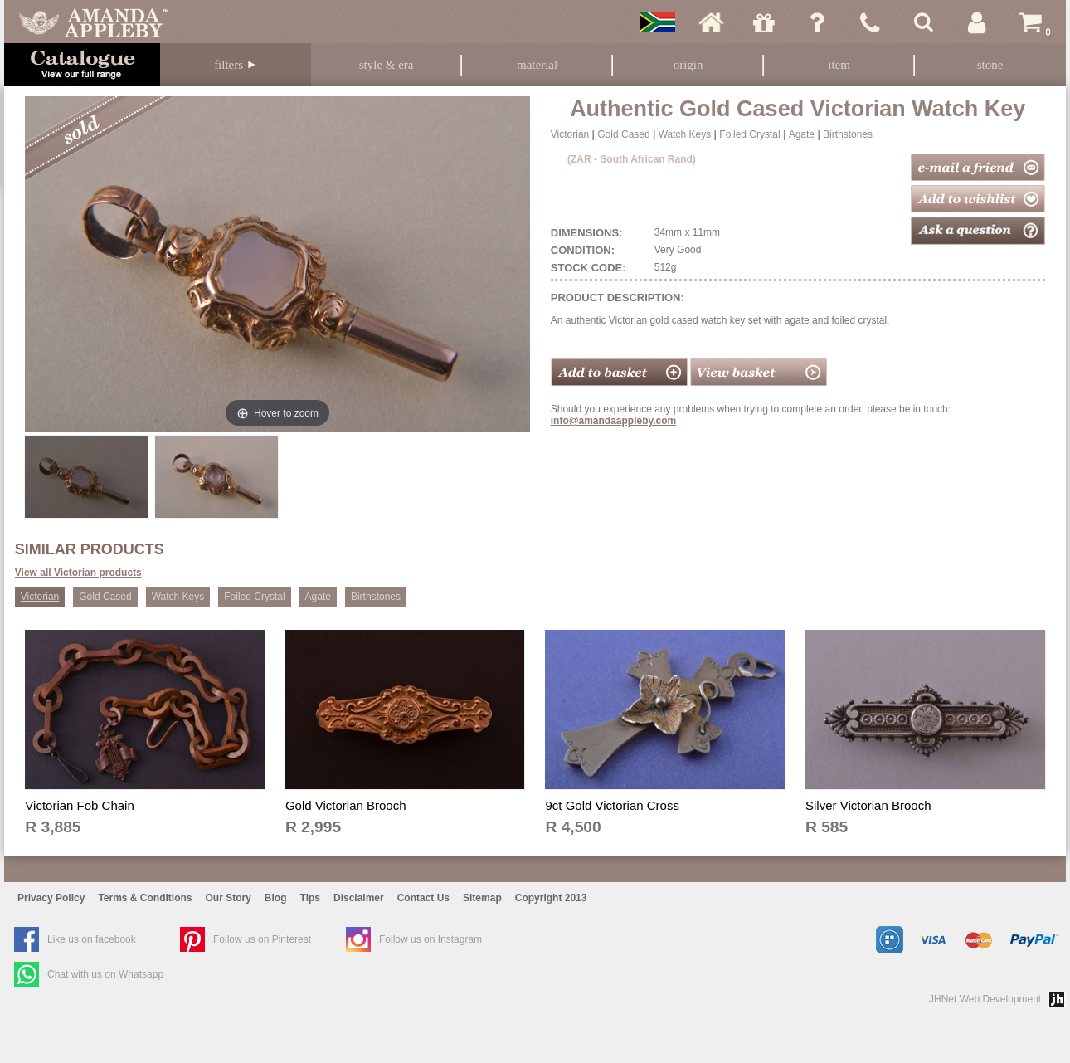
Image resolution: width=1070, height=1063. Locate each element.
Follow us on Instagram (430, 939)
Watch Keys (685, 134)
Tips (310, 898)
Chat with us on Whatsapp (105, 974)
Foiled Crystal (749, 134)
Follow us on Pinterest (262, 939)
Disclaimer (358, 898)
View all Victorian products (78, 572)
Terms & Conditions (145, 898)
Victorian (570, 134)
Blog (276, 898)
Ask (817, 22)
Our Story (228, 898)
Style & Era (386, 64)
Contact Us (423, 898)
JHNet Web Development (985, 999)
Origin (688, 64)
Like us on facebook (91, 939)
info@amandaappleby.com (614, 421)
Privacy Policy (51, 898)
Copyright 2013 (551, 898)
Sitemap (482, 898)
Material (537, 64)
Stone (990, 64)
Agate (802, 134)
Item (839, 64)
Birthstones (848, 134)
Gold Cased (623, 134)
